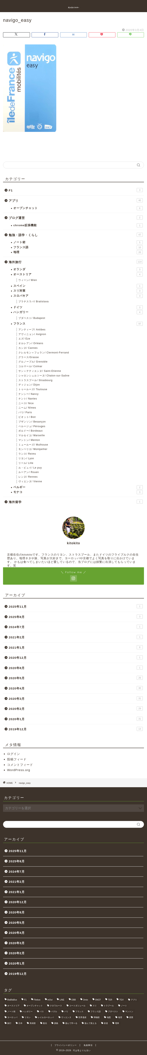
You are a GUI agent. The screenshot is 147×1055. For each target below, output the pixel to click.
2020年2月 (76, 708)
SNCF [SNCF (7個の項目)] (98, 1000)
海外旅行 (76, 262)
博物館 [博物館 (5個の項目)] (97, 1017)
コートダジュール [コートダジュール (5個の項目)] (77, 1006)
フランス (78, 324)
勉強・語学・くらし (76, 235)
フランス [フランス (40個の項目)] (79, 1011)
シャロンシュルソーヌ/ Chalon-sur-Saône (43, 375)
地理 (78, 252)
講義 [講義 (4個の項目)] (56, 1023)
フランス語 (78, 247)
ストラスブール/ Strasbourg (35, 380)
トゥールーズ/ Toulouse (32, 389)
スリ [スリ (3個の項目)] (95, 1006)
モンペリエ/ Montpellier (32, 449)
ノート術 (78, 242)
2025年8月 (76, 617)
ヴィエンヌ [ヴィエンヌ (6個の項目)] (66, 1017)
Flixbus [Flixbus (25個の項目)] (37, 1000)
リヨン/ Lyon (26, 458)
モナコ (78, 492)
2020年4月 (76, 688)
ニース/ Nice (26, 403)
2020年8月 (76, 668)
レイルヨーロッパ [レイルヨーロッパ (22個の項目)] (46, 1017)
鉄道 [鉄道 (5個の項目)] (106, 1023)
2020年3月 (76, 698)
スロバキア (78, 296)
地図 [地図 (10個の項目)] (109, 1017)
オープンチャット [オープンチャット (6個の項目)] (35, 1006)
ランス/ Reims (27, 453)
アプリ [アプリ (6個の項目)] (134, 1000)
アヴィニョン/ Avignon (32, 334)
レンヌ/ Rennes (28, 476)
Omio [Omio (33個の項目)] (85, 1000)
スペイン (78, 286)
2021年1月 (76, 647)
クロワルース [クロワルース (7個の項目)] (56, 1006)
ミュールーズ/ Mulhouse (33, 444)
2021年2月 (76, 637)
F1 (76, 190)
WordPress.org (18, 770)
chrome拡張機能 (78, 225)
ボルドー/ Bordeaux (30, 430)
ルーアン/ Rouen (28, 472)
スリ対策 (78, 291)
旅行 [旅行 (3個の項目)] (9, 1023)
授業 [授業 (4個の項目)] (131, 1017)
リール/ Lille (25, 463)
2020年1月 (76, 719)
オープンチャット (78, 208)
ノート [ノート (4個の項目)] (124, 1006)
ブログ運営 (76, 217)
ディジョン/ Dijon (29, 384)
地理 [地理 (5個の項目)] (120, 1017)
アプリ (76, 200)
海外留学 (76, 502)
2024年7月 (76, 627)
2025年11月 (76, 606)
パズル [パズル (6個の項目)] (54, 1011)
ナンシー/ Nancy (28, 394)
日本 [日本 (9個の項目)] (20, 1023)
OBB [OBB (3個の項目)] (73, 1000)
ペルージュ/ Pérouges (31, 426)
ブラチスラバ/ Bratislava (33, 301)
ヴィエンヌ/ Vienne (30, 481)
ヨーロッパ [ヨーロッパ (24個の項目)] (12, 1017)
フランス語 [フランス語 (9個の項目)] (96, 1011)
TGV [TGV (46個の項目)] (121, 1000)
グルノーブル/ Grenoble (33, 361)
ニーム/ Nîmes (27, 407)
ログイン (13, 754)
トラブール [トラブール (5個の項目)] (109, 1006)
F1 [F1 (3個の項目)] (25, 1000)
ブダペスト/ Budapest (31, 318)
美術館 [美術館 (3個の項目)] (33, 1023)
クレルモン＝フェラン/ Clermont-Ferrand (43, 352)
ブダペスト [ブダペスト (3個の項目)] (113, 1011)
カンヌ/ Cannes (28, 348)
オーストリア (78, 274)
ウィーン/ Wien (27, 280)
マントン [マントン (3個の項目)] (129, 1011)
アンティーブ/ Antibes (32, 329)
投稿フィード (17, 759)
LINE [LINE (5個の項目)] (62, 1000)
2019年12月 (76, 729)
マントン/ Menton (29, 440)
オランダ (78, 269)
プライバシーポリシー (65, 1045)
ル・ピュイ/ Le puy (30, 467)
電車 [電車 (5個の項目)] (117, 1023)
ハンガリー (78, 312)
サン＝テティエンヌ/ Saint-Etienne (39, 371)
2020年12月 (76, 657)
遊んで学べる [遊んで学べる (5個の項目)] (71, 1023)
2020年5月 (76, 678)
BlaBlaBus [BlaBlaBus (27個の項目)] (12, 1000)
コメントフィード (20, 764)
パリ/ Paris (25, 412)
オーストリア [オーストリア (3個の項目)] (13, 1006)
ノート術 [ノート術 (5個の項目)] (11, 1011)
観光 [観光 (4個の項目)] (45, 1023)
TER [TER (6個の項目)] (110, 1000)
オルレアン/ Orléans (30, 343)
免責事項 (88, 1045)
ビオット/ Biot (27, 417)
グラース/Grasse (28, 357)
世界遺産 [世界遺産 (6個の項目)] (82, 1017)
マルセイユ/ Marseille (31, 435)
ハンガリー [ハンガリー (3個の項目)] (27, 1011)
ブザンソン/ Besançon (32, 421)
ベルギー (78, 487)
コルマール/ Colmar (30, 366)
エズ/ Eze (24, 338)
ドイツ (78, 307)
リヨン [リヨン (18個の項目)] (27, 1017)
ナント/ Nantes (27, 398)
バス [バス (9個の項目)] (42, 1011)
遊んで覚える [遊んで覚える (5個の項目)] (90, 1023)
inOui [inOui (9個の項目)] (50, 1000)
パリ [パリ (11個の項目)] (66, 1011)
